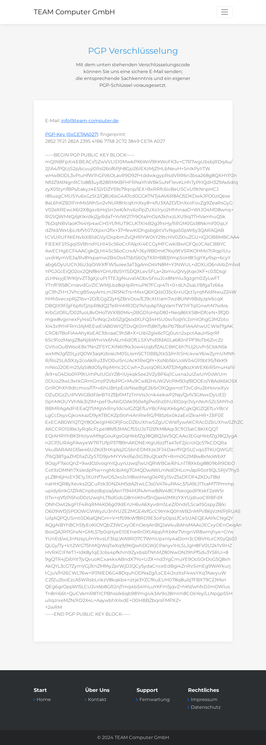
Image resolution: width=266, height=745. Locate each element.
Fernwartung (154, 699)
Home (44, 699)
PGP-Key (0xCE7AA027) (71, 134)
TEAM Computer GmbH (74, 12)
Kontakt (97, 699)
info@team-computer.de (90, 120)
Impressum (204, 699)
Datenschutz (206, 707)
